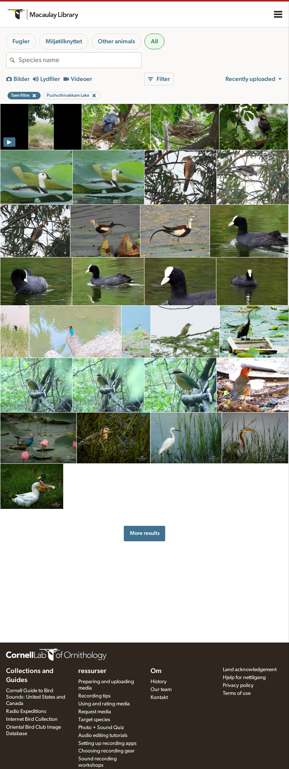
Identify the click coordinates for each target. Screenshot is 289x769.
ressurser (92, 671)
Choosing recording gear (106, 751)
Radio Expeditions (26, 711)
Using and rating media (104, 704)
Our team (161, 689)
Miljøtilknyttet (64, 41)
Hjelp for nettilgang (244, 677)
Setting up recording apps (107, 743)
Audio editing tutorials (103, 735)
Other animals (116, 41)
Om (156, 671)
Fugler (21, 41)
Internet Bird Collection (32, 719)
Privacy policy (238, 685)
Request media (94, 711)
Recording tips (94, 696)
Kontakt (159, 697)
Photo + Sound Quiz (101, 727)
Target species (94, 719)
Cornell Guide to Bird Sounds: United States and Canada (35, 697)
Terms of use (237, 693)
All (154, 41)
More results (145, 533)
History (159, 681)
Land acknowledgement (250, 669)
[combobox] (79, 60)
